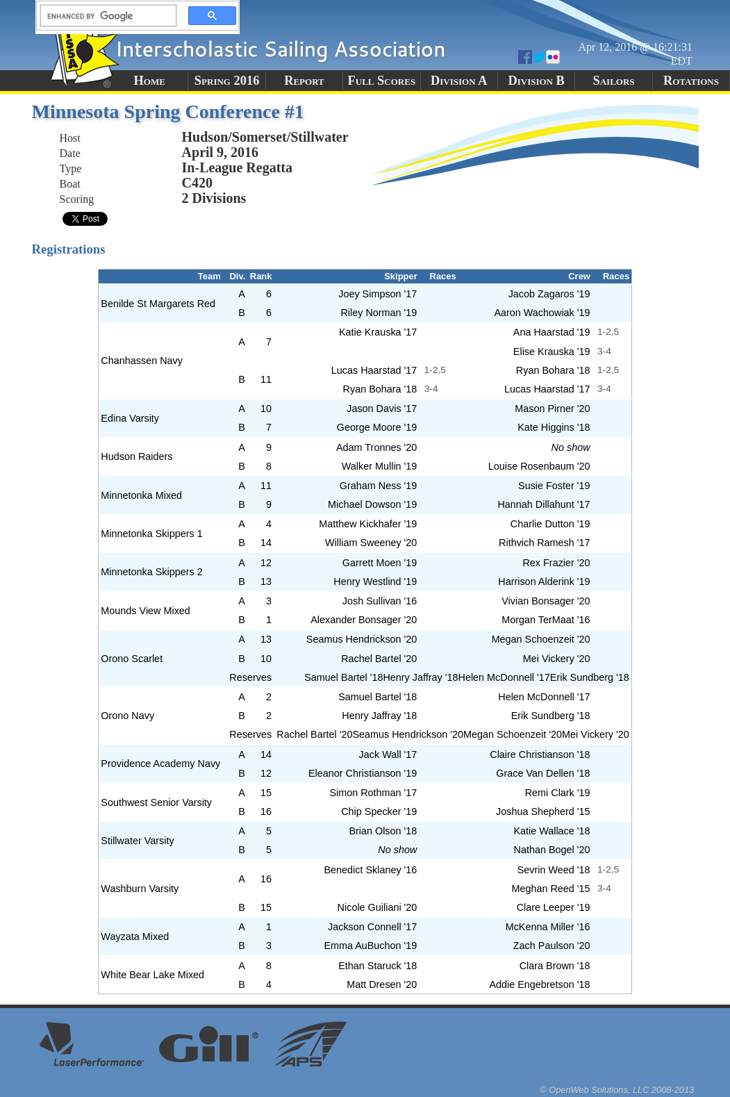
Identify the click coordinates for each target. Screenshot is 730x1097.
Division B (536, 81)
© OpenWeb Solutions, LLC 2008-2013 (617, 1089)
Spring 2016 (227, 81)
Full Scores (382, 81)
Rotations (691, 81)
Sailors (614, 81)
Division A (459, 81)
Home (149, 81)
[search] (104, 16)
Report (304, 81)
